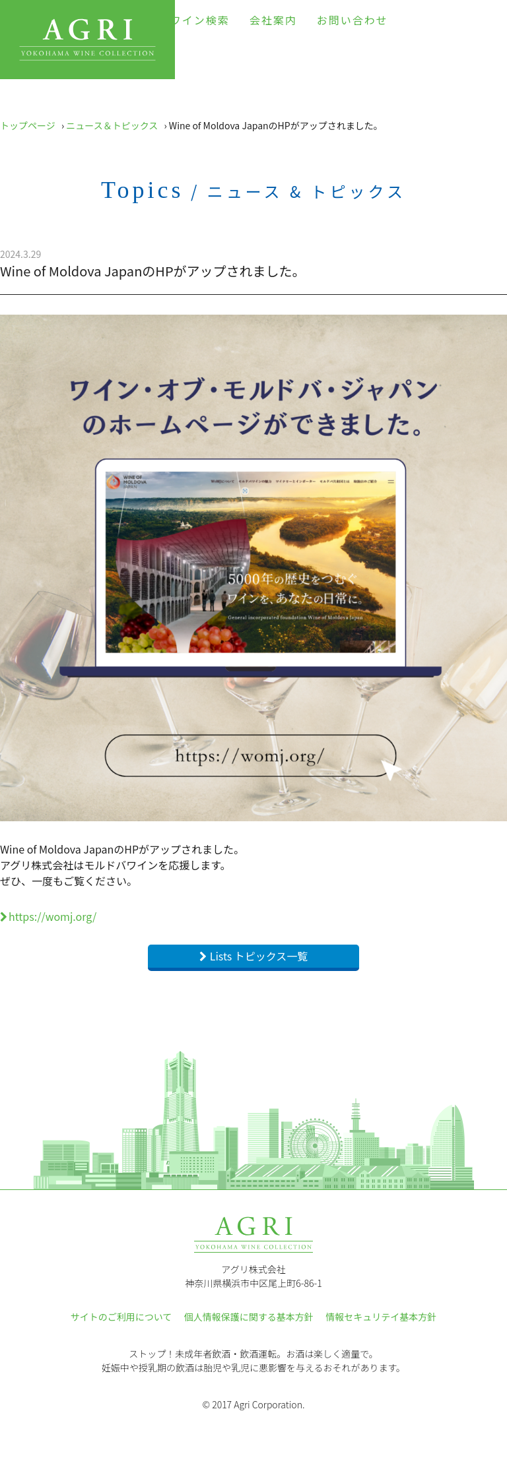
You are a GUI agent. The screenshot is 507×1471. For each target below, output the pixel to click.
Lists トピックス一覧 (259, 956)
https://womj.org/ (52, 916)
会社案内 (273, 20)
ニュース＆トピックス (112, 125)
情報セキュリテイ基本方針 (380, 1316)
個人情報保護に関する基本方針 (249, 1316)
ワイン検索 (200, 20)
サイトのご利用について (121, 1316)
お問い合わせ (352, 20)
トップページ (27, 125)
